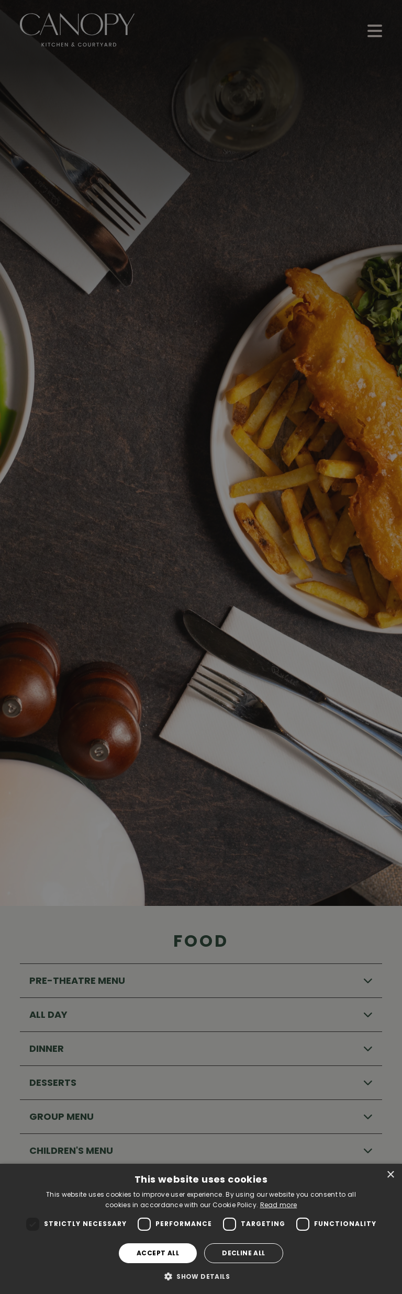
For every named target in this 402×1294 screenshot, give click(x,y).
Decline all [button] (243, 1252)
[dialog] (201, 1229)
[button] (201, 1276)
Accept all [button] (158, 1252)
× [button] (390, 1175)
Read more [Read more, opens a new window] (278, 1204)
